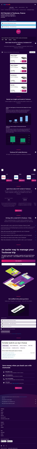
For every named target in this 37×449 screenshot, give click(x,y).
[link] (24, 61)
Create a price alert (15, 383)
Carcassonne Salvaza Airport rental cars (8, 355)
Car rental (2, 9)
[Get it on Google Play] (3, 441)
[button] (2, 4)
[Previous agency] (2, 170)
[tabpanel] (18, 126)
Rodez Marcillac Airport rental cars (7, 357)
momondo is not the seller (19, 399)
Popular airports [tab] (5, 345)
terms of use (14, 333)
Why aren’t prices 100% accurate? (19, 403)
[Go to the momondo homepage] (6, 4)
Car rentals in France (8, 9)
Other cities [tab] (30, 345)
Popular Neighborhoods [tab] (14, 345)
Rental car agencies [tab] (23, 345)
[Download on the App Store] (10, 441)
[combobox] (4, 20)
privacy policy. (19, 333)
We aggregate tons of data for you (19, 401)
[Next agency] (35, 170)
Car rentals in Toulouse (23, 9)
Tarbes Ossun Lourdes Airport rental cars (9, 354)
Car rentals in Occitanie (15, 9)
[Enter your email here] (19, 326)
